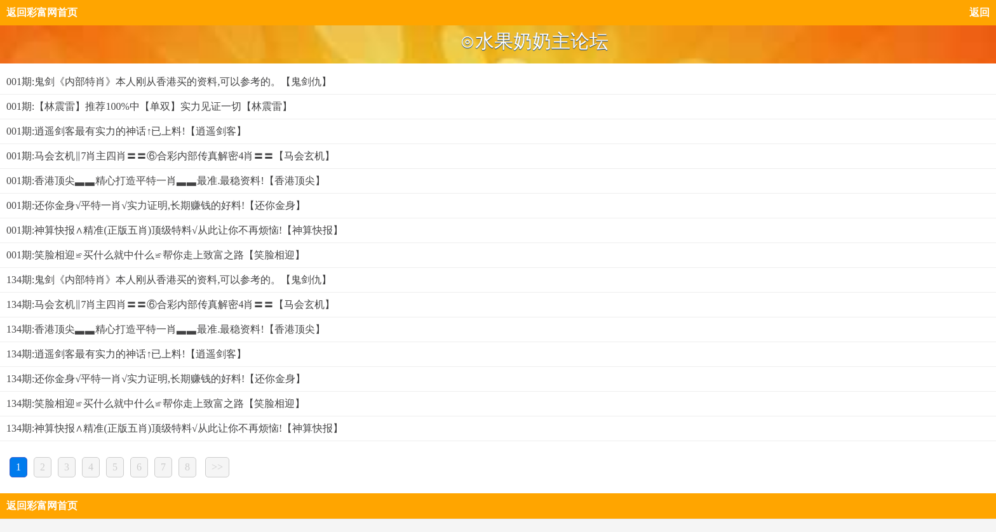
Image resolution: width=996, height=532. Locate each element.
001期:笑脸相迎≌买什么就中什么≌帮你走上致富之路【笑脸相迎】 (155, 254)
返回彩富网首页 (41, 12)
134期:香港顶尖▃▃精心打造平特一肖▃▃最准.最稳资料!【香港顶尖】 (165, 329)
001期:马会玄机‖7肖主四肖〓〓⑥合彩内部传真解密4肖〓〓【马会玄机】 (170, 155)
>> (217, 467)
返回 (979, 12)
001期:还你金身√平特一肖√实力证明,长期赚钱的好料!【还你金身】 (156, 205)
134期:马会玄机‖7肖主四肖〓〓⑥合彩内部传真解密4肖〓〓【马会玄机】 (170, 304)
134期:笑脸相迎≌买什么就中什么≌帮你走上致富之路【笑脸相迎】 (155, 403)
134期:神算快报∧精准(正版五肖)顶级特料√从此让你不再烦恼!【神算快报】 (174, 428)
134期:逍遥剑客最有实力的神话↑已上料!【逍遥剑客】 (126, 354)
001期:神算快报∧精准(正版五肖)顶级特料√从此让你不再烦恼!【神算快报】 (174, 230)
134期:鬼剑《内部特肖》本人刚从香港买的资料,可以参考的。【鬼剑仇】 (169, 279)
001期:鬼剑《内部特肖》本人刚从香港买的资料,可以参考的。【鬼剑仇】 (169, 81)
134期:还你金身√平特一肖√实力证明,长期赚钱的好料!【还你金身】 (156, 378)
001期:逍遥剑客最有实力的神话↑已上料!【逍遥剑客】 (126, 131)
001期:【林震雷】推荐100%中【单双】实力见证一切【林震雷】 (149, 106)
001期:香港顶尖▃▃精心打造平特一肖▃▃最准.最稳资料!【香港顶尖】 (165, 180)
